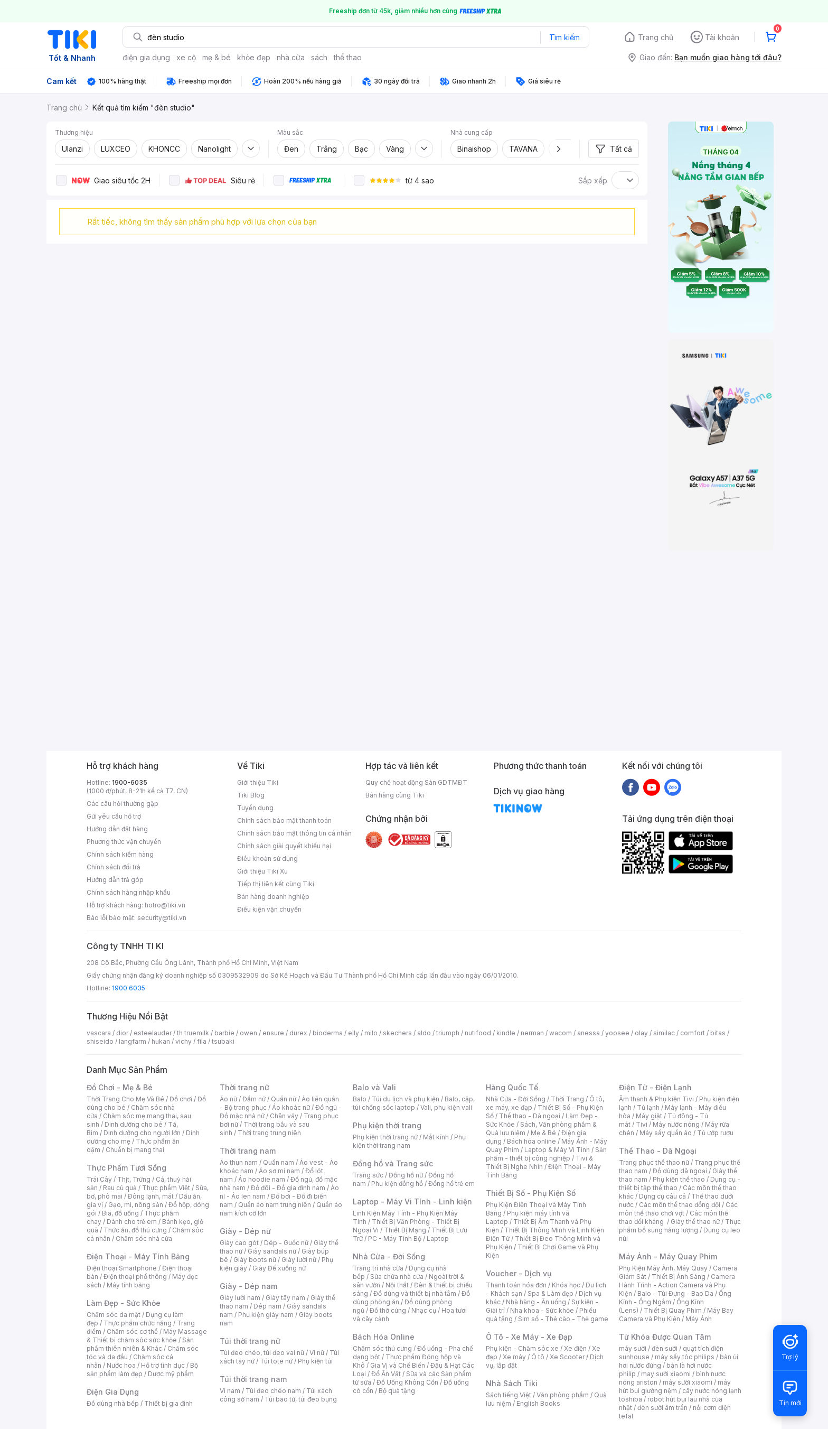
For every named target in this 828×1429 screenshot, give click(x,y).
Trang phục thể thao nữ (654, 1162)
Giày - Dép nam (248, 1286)
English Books (538, 1403)
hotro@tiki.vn (165, 905)
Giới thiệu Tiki (257, 782)
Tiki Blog (251, 795)
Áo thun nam (239, 1162)
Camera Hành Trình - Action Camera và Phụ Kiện (677, 1285)
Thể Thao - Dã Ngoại (658, 1150)
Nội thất (397, 1285)
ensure (273, 1033)
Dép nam (267, 1306)
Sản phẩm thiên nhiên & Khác (140, 1344)
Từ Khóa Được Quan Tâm (665, 1336)
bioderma (328, 1033)
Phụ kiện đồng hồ (397, 1183)
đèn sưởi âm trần (662, 1408)
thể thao (348, 57)
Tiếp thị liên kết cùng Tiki (275, 884)
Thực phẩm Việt (166, 1188)
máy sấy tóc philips (684, 1357)
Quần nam (278, 1162)
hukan (161, 1041)
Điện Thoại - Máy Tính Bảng (138, 1256)
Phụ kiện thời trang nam (409, 1141)
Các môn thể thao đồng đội (679, 1205)
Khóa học (566, 1285)
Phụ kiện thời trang (387, 1125)
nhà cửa (291, 57)
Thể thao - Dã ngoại (529, 1116)
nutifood (478, 1033)
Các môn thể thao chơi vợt (678, 1209)
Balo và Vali (374, 1087)
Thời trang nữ (244, 1087)
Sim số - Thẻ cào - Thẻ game (563, 1319)
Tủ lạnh (648, 1107)
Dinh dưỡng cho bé (134, 1124)
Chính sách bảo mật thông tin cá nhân (294, 833)
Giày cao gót (239, 1243)
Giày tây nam (285, 1298)
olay (641, 1033)
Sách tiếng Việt (508, 1395)
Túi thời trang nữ (250, 1341)
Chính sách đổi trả (113, 867)
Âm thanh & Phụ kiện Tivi (656, 1099)
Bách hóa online (531, 1141)
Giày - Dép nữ (245, 1231)
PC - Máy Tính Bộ (394, 1238)
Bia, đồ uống (120, 1213)
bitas (718, 1033)
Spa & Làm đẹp (550, 1293)
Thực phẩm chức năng (137, 1323)
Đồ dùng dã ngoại (680, 1171)
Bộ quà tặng (397, 1391)
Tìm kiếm (564, 37)
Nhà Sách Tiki (512, 1383)
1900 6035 (128, 988)
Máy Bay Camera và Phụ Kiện (676, 1314)
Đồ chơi (181, 1099)
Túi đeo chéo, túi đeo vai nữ (262, 1353)
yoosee (617, 1033)
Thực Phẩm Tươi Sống (126, 1167)
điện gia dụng (146, 57)
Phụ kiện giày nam (266, 1315)
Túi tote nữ (276, 1361)
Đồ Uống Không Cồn (407, 1382)
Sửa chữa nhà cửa (397, 1276)
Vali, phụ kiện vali (446, 1107)
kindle (505, 1033)
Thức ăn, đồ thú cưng (135, 1230)
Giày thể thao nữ (695, 1222)
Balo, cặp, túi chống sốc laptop (414, 1103)
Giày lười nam (240, 1298)
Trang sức (368, 1175)
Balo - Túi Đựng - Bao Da (675, 1293)
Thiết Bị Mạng (405, 1230)
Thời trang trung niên (269, 1133)
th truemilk (193, 1033)
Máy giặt (649, 1116)
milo (371, 1033)
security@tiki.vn (161, 918)
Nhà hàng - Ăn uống (536, 1302)
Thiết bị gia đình (168, 1403)
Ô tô (537, 1357)
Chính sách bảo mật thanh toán (284, 820)
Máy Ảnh (698, 1319)
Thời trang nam (248, 1150)
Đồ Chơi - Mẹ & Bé (120, 1087)
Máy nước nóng (676, 1124)
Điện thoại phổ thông (135, 1276)
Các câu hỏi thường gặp (122, 804)
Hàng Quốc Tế (512, 1087)
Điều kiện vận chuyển (269, 909)
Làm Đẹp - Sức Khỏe (124, 1302)
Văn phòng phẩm (563, 1395)
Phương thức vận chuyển (124, 842)
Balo (359, 1099)
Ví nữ (316, 1353)
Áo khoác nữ (291, 1107)
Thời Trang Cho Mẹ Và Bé (125, 1099)
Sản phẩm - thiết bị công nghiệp (546, 1154)
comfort (692, 1033)
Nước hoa (121, 1365)
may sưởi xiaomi (666, 1374)
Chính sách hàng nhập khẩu (129, 892)
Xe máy (514, 1357)
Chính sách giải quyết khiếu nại (284, 846)
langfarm (132, 1041)
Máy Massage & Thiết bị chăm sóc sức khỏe (147, 1336)
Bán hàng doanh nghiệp (273, 897)
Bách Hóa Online (384, 1336)
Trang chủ (655, 37)
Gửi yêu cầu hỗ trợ (114, 816)
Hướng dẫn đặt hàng (117, 829)
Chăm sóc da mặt (113, 1315)
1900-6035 (129, 782)
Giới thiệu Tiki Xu (262, 871)
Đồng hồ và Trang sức (393, 1163)
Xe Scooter (567, 1357)
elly (353, 1033)
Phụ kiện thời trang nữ (385, 1137)
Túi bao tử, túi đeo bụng (301, 1399)
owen (248, 1033)
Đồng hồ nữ (406, 1175)
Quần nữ (283, 1099)
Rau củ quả (120, 1188)
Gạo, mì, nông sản (135, 1205)
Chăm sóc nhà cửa (144, 1238)
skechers (397, 1033)
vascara (99, 1033)
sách (319, 57)
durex (298, 1033)
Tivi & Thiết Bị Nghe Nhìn (539, 1162)
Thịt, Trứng (133, 1179)
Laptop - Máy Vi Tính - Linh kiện (412, 1201)
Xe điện (575, 1348)
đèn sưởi (665, 1348)
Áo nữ (228, 1099)
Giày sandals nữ (272, 1251)
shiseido (100, 1041)
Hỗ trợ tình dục (163, 1365)
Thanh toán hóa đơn (516, 1285)
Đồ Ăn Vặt (386, 1374)
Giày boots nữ (254, 1260)
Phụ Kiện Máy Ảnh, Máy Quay (663, 1268)
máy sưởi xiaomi (687, 1382)
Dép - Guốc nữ (286, 1243)
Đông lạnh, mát (151, 1196)
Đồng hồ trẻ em (451, 1183)
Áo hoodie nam (261, 1179)
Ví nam (230, 1391)
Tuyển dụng (255, 808)
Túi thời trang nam (253, 1379)
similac (664, 1033)
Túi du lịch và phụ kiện (405, 1099)
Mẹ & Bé (543, 1133)
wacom (560, 1033)
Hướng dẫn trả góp (115, 880)
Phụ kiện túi (315, 1361)
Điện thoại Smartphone (122, 1268)
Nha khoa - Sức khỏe (542, 1310)
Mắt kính (436, 1137)
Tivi (641, 1124)
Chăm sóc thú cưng (382, 1348)
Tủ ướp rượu (715, 1133)
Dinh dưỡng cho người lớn (142, 1133)
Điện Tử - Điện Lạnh (655, 1087)
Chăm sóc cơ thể (132, 1331)
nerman (532, 1033)
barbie (224, 1033)
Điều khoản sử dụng (267, 858)
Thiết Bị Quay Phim (673, 1310)
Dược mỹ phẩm (171, 1374)
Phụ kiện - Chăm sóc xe (522, 1348)
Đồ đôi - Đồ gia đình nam (288, 1188)
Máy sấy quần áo (665, 1133)
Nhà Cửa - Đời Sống (389, 1256)
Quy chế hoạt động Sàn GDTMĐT (416, 782)
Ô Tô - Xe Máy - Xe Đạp (529, 1336)
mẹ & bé (216, 57)
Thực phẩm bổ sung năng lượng (680, 1226)
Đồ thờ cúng (388, 1310)
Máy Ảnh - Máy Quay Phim (668, 1256)
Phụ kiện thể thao (679, 1179)
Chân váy (284, 1116)
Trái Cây (99, 1179)
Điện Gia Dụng (113, 1391)
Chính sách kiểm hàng (120, 854)
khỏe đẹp (253, 57)
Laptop (438, 1238)
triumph (447, 1033)
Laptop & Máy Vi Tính (557, 1150)
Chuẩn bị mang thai (135, 1150)
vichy (183, 1041)
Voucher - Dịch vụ (518, 1273)
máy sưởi (632, 1348)
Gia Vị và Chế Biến (397, 1365)
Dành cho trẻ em (132, 1222)
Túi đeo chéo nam (273, 1391)
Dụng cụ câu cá (662, 1196)
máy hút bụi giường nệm (675, 1386)
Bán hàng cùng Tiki (394, 795)
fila (201, 1041)
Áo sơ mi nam (279, 1171)
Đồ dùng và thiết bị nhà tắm (414, 1293)
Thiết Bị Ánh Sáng (678, 1276)
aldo (424, 1033)
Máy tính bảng (128, 1285)
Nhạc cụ (423, 1310)
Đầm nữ (254, 1099)
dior (122, 1033)
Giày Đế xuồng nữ (279, 1268)
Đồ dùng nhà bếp (113, 1403)
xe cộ (186, 57)
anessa (588, 1033)
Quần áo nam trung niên (274, 1205)
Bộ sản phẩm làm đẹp (142, 1369)
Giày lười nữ (298, 1260)
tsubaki (223, 1041)
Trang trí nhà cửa (378, 1268)
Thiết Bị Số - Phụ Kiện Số (531, 1193)
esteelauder (153, 1033)
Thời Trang (567, 1099)
